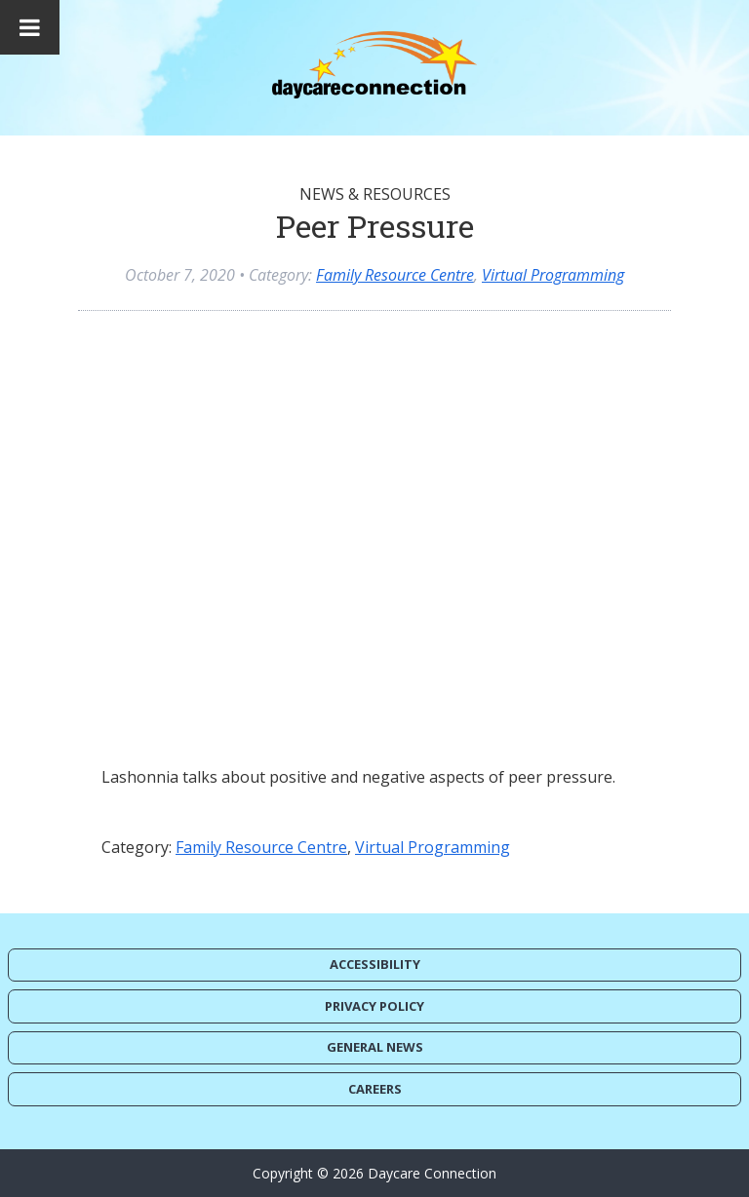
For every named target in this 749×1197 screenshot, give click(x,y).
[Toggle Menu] (29, 27)
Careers (375, 1089)
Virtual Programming (553, 275)
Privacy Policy (374, 1006)
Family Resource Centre (395, 275)
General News (375, 1047)
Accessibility (375, 964)
